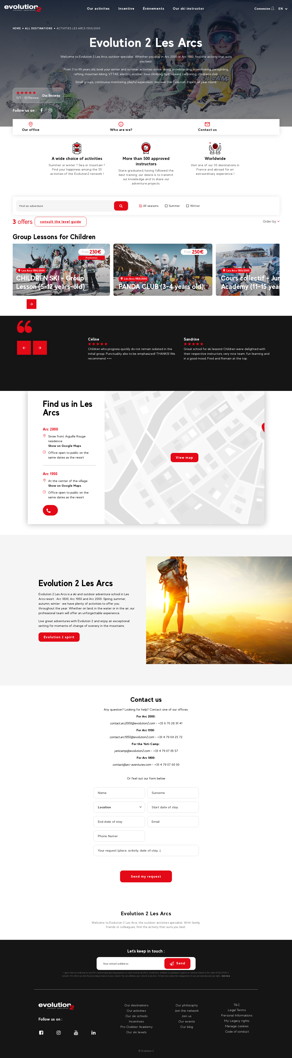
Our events (186, 1021)
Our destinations (136, 1005)
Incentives (136, 1021)
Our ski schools (136, 1016)
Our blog (186, 1027)
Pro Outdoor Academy (137, 1027)
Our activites (98, 8)
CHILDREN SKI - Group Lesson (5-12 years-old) (50, 282)
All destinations (38, 28)
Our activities (136, 1010)
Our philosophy (187, 1005)
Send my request (146, 876)
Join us (187, 1016)
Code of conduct (237, 1031)
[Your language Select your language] (283, 8)
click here (226, 976)
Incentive (126, 8)
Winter (193, 206)
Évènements (153, 8)
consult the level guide (60, 222)
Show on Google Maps (64, 446)
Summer (172, 206)
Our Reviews (51, 95)
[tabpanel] (76, 159)
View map (184, 457)
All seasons (149, 206)
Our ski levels (136, 1032)
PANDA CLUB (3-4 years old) (161, 286)
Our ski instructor (188, 8)
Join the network (187, 1010)
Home (17, 28)
